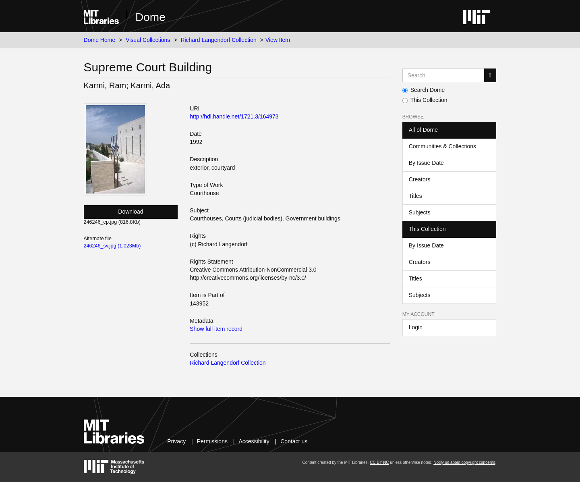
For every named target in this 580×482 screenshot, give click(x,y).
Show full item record (216, 329)
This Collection (424, 100)
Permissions (212, 441)
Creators (420, 179)
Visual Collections (148, 40)
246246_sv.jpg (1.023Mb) (112, 246)
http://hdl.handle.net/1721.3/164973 (234, 116)
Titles (415, 196)
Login (416, 327)
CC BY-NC (379, 462)
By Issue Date (426, 163)
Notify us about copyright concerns (464, 462)
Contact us (293, 441)
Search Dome (423, 90)
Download (130, 211)
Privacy (176, 441)
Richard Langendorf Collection (218, 40)
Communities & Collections (442, 146)
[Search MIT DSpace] (443, 75)
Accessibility (253, 441)
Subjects (420, 212)
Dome (150, 17)
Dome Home (100, 40)
